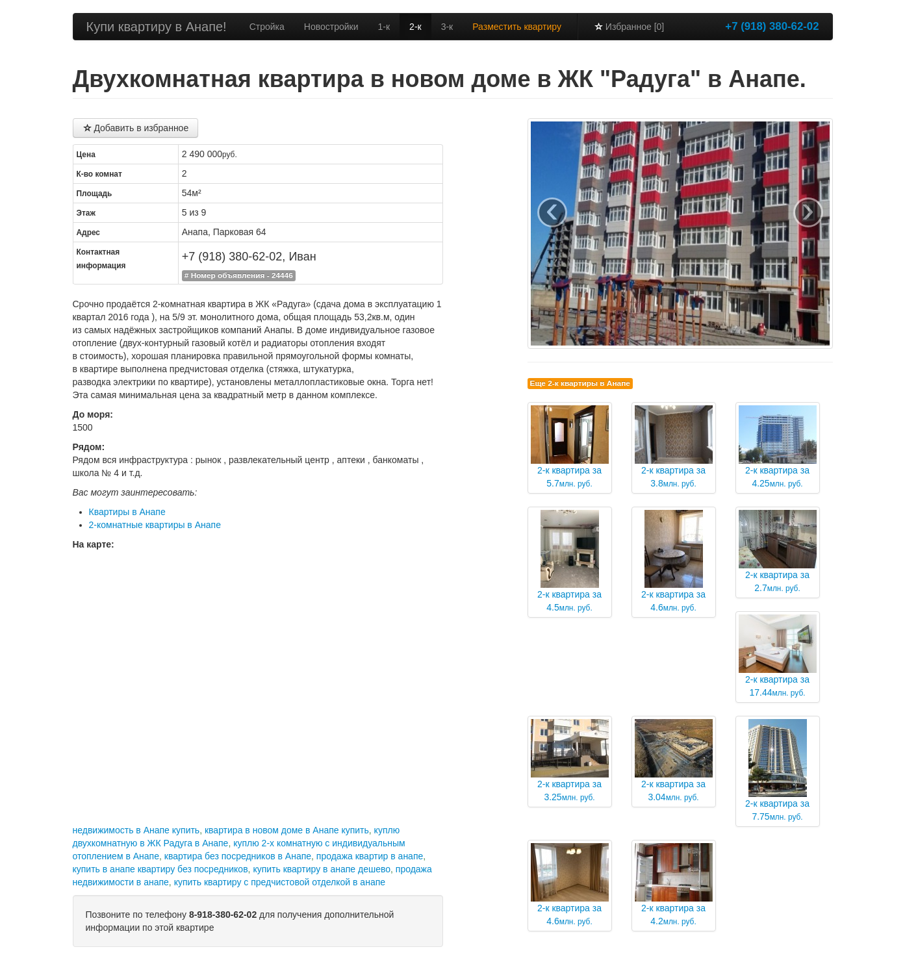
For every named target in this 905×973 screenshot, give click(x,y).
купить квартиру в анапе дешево (321, 869)
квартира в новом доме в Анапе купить (287, 830)
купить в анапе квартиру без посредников (160, 869)
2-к (415, 26)
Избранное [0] (629, 26)
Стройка (267, 26)
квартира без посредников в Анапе (237, 856)
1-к (384, 26)
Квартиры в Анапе (127, 512)
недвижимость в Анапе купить (136, 830)
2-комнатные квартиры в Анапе (155, 525)
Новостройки (331, 26)
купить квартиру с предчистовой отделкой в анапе (279, 882)
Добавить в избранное (136, 128)
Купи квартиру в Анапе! (156, 26)
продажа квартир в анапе (369, 856)
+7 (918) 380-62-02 (772, 26)
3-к (447, 26)
